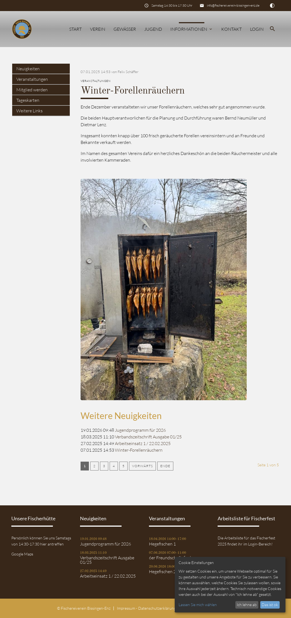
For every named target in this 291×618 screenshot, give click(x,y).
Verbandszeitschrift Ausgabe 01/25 (148, 436)
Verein (97, 29)
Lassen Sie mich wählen (198, 604)
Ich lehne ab (247, 604)
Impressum (126, 608)
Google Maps (22, 554)
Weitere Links (29, 110)
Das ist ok (270, 604)
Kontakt (231, 29)
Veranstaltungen (32, 79)
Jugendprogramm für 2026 (140, 430)
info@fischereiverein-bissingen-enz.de (233, 5)
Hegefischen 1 (162, 544)
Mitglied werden (32, 89)
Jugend (153, 29)
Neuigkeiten (28, 68)
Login (257, 29)
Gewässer (125, 29)
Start (75, 29)
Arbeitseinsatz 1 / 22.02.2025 (143, 443)
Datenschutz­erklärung (157, 608)
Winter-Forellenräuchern (139, 450)
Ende (165, 466)
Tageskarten (27, 100)
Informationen (191, 29)
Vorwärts (142, 466)
